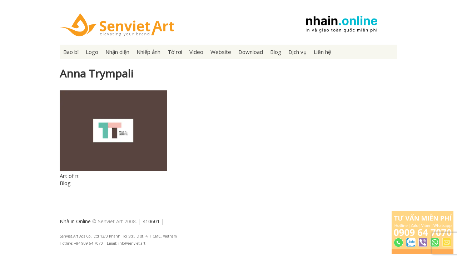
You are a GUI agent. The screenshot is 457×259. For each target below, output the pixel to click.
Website (220, 51)
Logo (92, 51)
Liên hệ (322, 51)
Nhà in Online (75, 221)
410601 (151, 221)
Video (196, 51)
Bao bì (71, 51)
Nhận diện (117, 51)
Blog (275, 51)
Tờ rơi (175, 51)
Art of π (69, 175)
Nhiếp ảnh (148, 51)
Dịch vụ (297, 51)
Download (250, 51)
